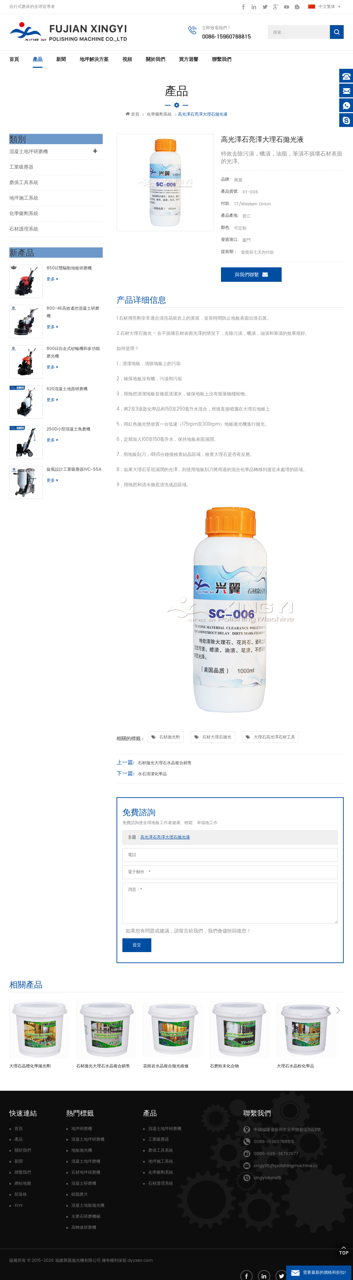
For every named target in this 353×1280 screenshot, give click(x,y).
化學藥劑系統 (159, 117)
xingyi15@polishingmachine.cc (286, 1169)
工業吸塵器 (21, 170)
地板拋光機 (81, 1153)
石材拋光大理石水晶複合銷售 (165, 766)
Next (338, 986)
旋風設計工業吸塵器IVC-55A (68, 445)
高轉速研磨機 (83, 1230)
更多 (46, 282)
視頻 (127, 62)
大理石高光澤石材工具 (274, 740)
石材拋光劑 (169, 740)
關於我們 (155, 62)
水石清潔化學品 (152, 777)
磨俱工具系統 (23, 186)
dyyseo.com (140, 1262)
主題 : (159, 840)
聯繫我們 (221, 62)
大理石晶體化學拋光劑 (30, 1069)
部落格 (20, 1197)
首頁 (14, 62)
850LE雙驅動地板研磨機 (63, 271)
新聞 (61, 62)
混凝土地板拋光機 (87, 1208)
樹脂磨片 (79, 1197)
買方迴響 (188, 62)
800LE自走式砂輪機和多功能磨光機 (70, 345)
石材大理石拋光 (216, 740)
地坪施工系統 (23, 201)
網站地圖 (22, 1186)
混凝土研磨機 (83, 1186)
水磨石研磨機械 (85, 1219)
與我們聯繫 (251, 277)
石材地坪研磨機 (85, 1175)
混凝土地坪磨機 (85, 1164)
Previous (328, 986)
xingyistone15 (267, 1181)
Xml (18, 1208)
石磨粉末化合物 (224, 1069)
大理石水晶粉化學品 (295, 1069)
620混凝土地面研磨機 (61, 376)
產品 (37, 62)
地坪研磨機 (81, 1132)
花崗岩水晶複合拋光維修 (166, 1069)
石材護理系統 (23, 232)
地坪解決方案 (94, 62)
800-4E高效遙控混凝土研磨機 (69, 306)
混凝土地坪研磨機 (28, 155)
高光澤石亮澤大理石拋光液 (165, 840)
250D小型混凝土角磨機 (63, 410)
